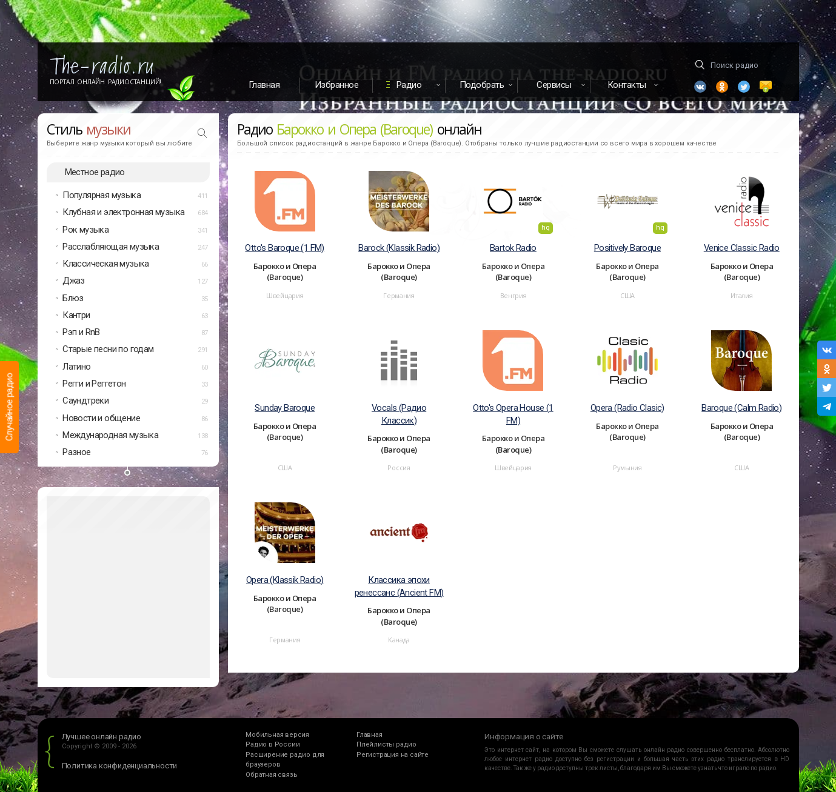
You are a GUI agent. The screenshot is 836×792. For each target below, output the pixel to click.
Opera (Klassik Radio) (284, 579)
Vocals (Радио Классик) (399, 414)
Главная (264, 84)
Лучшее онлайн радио (101, 736)
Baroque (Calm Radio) (741, 407)
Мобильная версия (277, 735)
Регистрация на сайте (392, 755)
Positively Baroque (627, 247)
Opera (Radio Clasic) (627, 407)
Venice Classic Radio (742, 247)
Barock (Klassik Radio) (399, 247)
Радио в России (272, 744)
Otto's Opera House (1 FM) (513, 414)
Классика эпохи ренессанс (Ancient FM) (399, 586)
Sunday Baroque (285, 407)
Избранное (337, 84)
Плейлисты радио (386, 744)
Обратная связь (271, 775)
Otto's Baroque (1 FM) (284, 247)
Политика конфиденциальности (120, 765)
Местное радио (95, 172)
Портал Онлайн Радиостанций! (106, 82)
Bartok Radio (513, 247)
